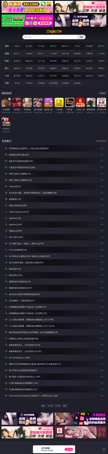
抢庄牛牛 (101, 46)
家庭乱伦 (29, 76)
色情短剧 (77, 83)
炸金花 (77, 46)
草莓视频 (41, 83)
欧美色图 (41, 68)
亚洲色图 (29, 68)
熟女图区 (89, 68)
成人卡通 (41, 61)
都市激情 (17, 76)
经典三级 (77, 61)
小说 (7, 75)
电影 (7, 60)
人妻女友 (41, 76)
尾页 (64, 406)
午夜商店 (29, 83)
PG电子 (17, 46)
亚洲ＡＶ (17, 53)
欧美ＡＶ (41, 53)
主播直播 (89, 53)
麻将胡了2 (65, 46)
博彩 (7, 46)
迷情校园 (65, 76)
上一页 (50, 406)
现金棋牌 (89, 46)
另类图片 (101, 68)
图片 (7, 68)
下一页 (57, 406)
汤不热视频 (53, 83)
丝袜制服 (77, 53)
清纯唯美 (77, 68)
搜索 (81, 37)
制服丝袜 (65, 61)
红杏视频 (65, 83)
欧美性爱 (53, 61)
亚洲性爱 (17, 61)
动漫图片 (53, 68)
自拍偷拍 (29, 53)
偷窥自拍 (17, 68)
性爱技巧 (101, 76)
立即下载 (69, 449)
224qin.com (54, 31)
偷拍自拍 (29, 61)
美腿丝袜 (65, 68)
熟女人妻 (65, 53)
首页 (43, 406)
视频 (7, 53)
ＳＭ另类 (101, 53)
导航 (7, 83)
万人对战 (41, 46)
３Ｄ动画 (53, 53)
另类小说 (77, 76)
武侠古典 (53, 76)
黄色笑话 (89, 76)
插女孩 (17, 83)
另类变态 (101, 61)
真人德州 (29, 46)
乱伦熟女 (89, 61)
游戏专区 (53, 46)
